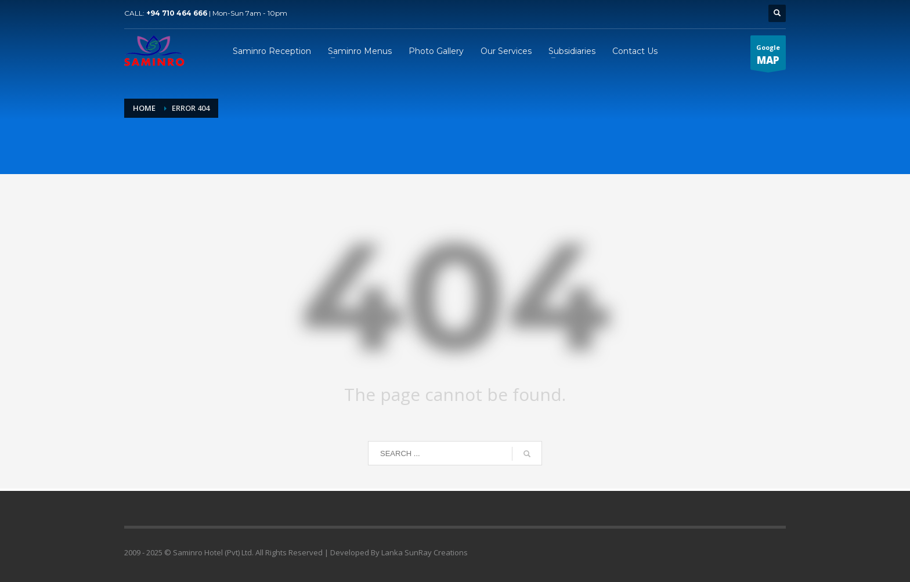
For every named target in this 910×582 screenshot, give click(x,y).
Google (768, 56)
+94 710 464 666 (176, 13)
